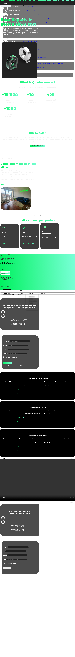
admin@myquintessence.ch (20, 393)
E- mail (15, 353)
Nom (14, 551)
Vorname (15, 345)
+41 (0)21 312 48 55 (20, 389)
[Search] (5, 6)
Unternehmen (16, 341)
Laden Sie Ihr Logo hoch (10, 358)
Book (3, 184)
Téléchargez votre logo (9, 564)
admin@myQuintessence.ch (8, 263)
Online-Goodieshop (7, 289)
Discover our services (37, 145)
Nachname (16, 349)
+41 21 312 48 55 (5, 262)
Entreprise (16, 547)
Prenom (15, 555)
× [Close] (71, 578)
